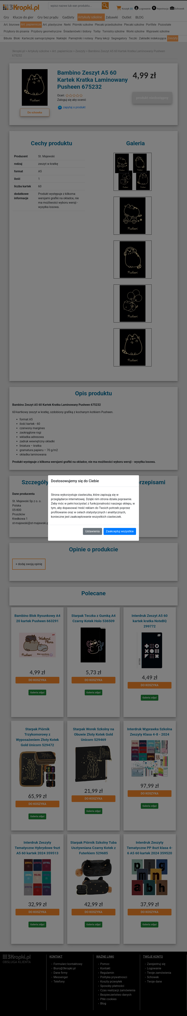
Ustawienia (92, 531)
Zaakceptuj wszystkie (120, 531)
